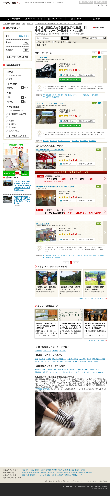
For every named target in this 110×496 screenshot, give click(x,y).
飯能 (48, 475)
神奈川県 (25, 470)
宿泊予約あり (72, 42)
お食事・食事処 (73, 359)
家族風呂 (12, 127)
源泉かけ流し (67, 372)
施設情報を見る (68, 75)
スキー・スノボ (91, 372)
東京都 (54, 470)
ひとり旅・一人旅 (98, 359)
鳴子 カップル (77, 95)
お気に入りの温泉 (86, 2)
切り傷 (37, 361)
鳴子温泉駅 (86, 95)
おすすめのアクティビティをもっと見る (92, 298)
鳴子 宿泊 (60, 95)
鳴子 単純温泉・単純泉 (49, 95)
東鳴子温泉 (47, 351)
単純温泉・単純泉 (68, 369)
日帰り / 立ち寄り (15, 75)
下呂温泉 (51, 472)
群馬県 (48, 470)
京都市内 (67, 475)
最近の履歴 (100, 2)
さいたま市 (42, 475)
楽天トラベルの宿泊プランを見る (70, 79)
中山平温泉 (38, 351)
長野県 (71, 470)
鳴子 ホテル (75, 141)
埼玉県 (31, 470)
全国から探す (24, 36)
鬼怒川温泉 (88, 472)
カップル (82, 359)
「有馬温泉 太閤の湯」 (42, 389)
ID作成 (104, 5)
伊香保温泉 (59, 472)
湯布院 (80, 472)
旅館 (41, 361)
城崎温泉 (43, 472)
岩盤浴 (11, 121)
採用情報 (104, 486)
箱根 (30, 472)
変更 (26, 43)
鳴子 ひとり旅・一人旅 (73, 256)
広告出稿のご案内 (68, 481)
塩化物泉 (83, 361)
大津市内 (75, 475)
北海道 (65, 470)
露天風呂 (42, 359)
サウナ (47, 361)
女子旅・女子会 (92, 361)
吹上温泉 (63, 351)
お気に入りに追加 (87, 75)
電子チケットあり (44, 42)
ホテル (89, 359)
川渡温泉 (55, 351)
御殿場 (53, 475)
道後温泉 (67, 472)
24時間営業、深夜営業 (18, 114)
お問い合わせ (102, 481)
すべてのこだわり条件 (17, 136)
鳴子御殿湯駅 (47, 97)
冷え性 (48, 359)
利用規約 (97, 486)
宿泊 (36, 359)
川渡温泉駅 (55, 97)
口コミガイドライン (83, 481)
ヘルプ (94, 481)
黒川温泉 (74, 472)
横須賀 (32, 475)
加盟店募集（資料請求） (52, 481)
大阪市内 (60, 475)
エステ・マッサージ (57, 361)
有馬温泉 (36, 472)
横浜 (23, 475)
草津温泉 (25, 472)
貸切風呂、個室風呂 (72, 361)
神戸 (80, 475)
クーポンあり (59, 42)
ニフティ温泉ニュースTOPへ (95, 340)
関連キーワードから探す (12, 478)
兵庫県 (42, 470)
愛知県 (77, 470)
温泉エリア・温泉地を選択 (17, 57)
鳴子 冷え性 (68, 95)
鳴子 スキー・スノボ (64, 141)
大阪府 (60, 470)
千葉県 (37, 470)
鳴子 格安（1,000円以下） (88, 256)
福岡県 (83, 470)
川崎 (27, 475)
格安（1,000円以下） (59, 359)
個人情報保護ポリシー (69, 486)
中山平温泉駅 (94, 95)
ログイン (98, 5)
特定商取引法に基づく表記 (86, 486)
